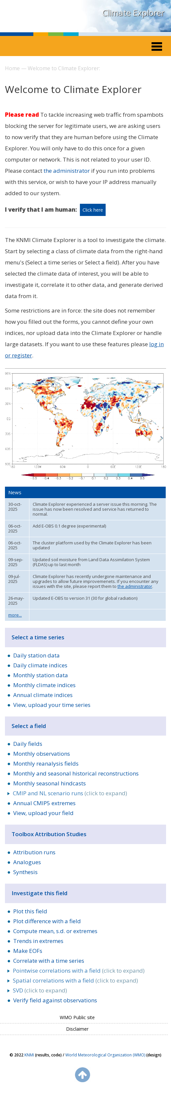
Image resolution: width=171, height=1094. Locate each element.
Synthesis (25, 872)
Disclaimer (77, 1029)
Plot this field (30, 911)
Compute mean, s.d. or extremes (55, 931)
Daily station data (36, 655)
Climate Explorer (133, 12)
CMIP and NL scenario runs (48, 793)
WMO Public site (77, 1017)
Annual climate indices (43, 695)
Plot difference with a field (47, 921)
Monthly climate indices (44, 685)
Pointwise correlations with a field (57, 970)
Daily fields (27, 743)
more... (15, 615)
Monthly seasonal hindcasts (49, 783)
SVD (18, 990)
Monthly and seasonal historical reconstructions (76, 773)
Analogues (27, 862)
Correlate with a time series (48, 960)
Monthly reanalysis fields (46, 763)
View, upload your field (43, 813)
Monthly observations (41, 753)
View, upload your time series (51, 705)
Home (12, 68)
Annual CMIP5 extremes (44, 803)
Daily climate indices (40, 665)
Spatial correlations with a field (53, 980)
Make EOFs (27, 951)
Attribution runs (34, 852)
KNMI (29, 1055)
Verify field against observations (55, 1000)
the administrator (67, 170)
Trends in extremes (38, 941)
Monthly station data (40, 675)
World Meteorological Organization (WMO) (105, 1055)
